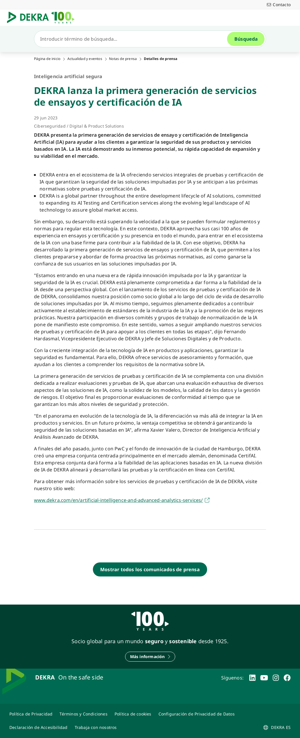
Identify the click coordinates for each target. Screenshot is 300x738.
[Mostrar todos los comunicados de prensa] (150, 569)
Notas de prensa (123, 58)
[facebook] (287, 677)
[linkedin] (252, 677)
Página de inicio (47, 58)
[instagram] (276, 677)
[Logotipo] (43, 17)
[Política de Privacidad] (30, 714)
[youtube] (264, 677)
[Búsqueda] (133, 39)
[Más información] (150, 657)
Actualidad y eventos (84, 58)
